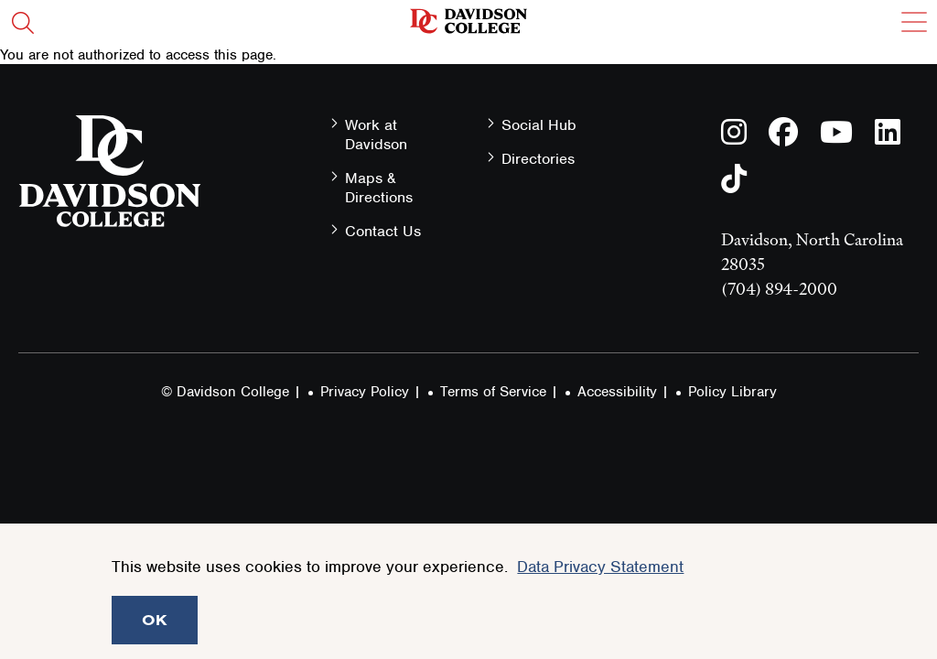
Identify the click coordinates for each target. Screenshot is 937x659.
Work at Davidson (376, 134)
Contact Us (383, 231)
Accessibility (617, 392)
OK (154, 619)
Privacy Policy (364, 392)
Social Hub (538, 125)
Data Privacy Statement (600, 566)
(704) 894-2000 (779, 288)
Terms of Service (493, 392)
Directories (538, 158)
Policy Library (732, 392)
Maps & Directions (379, 187)
